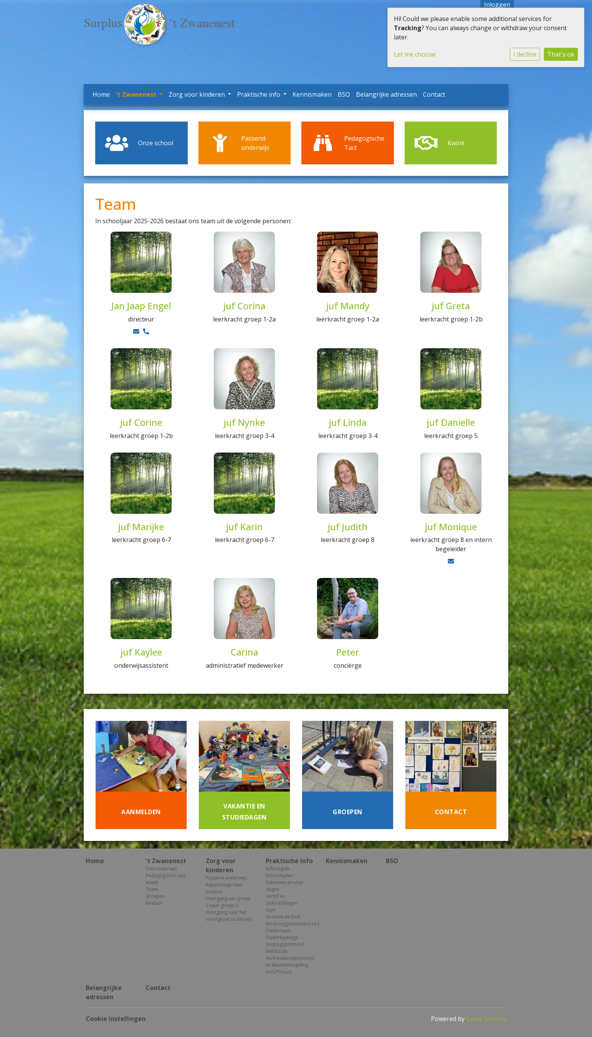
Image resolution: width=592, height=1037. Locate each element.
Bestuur (154, 903)
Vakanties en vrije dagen (284, 886)
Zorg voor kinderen (197, 94)
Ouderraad (278, 930)
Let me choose (415, 54)
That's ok (560, 54)
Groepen (155, 896)
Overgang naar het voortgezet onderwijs (229, 915)
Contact (434, 94)
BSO (344, 94)
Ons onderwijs (161, 868)
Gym (271, 910)
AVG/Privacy (279, 972)
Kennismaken (312, 94)
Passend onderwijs (226, 878)
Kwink (152, 882)
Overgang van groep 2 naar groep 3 (228, 902)
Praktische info (259, 94)
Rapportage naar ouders (224, 888)
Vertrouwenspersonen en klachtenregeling (290, 961)
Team (152, 889)
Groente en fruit (283, 917)
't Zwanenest (137, 94)
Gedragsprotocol (285, 944)
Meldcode (277, 951)
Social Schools (486, 1018)
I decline (525, 54)
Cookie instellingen (116, 1018)
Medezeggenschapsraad (290, 923)
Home (101, 94)
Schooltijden (279, 875)
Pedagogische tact (165, 875)
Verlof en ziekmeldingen (281, 899)
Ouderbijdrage (282, 937)
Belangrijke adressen (386, 94)
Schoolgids (277, 868)
